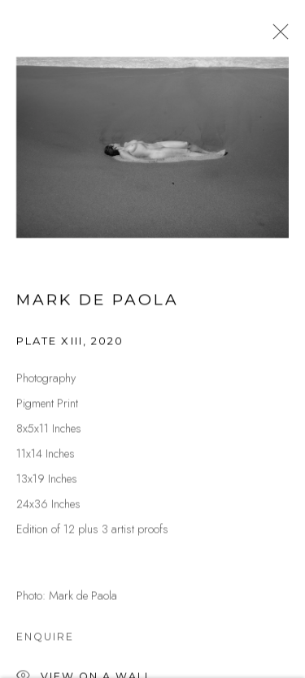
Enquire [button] (45, 638)
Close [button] (276, 36)
